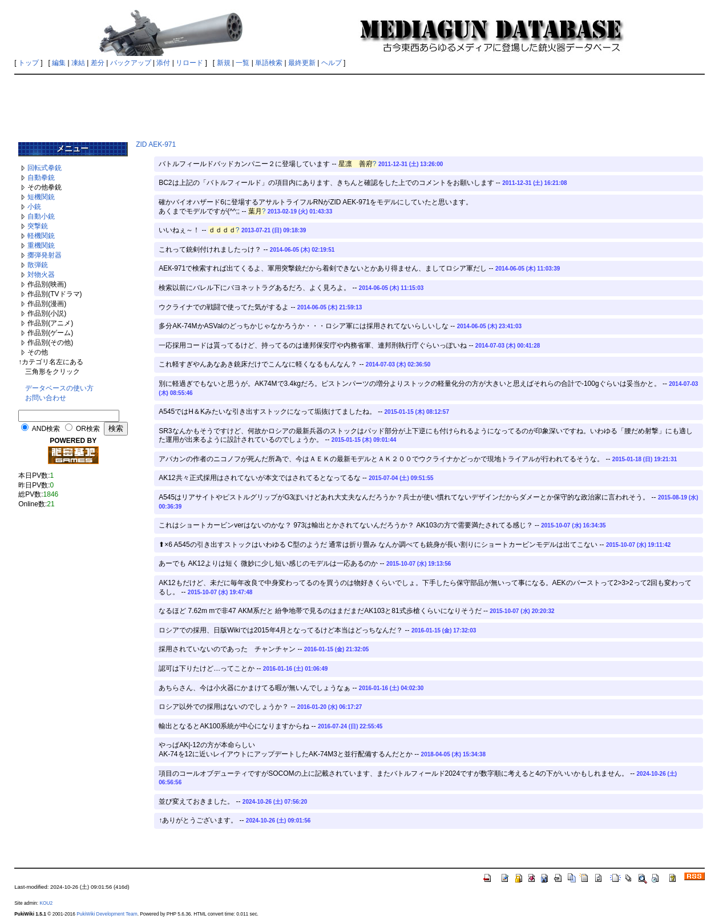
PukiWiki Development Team (106, 914)
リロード (189, 63)
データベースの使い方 (59, 388)
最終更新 (302, 63)
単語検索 (268, 63)
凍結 (78, 63)
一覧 (242, 63)
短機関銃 (41, 197)
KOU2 (45, 903)
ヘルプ (331, 63)
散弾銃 (37, 265)
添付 (163, 63)
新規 (224, 63)
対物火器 (41, 275)
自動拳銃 (41, 178)
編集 (59, 63)
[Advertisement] (359, 104)
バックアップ (130, 63)
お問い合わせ (45, 398)
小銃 (34, 207)
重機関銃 (41, 245)
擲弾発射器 (44, 255)
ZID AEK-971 (156, 144)
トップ (28, 63)
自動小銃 (41, 216)
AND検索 (46, 429)
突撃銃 (37, 226)
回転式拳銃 (44, 168)
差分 (97, 63)
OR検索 (88, 429)
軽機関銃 (41, 236)
